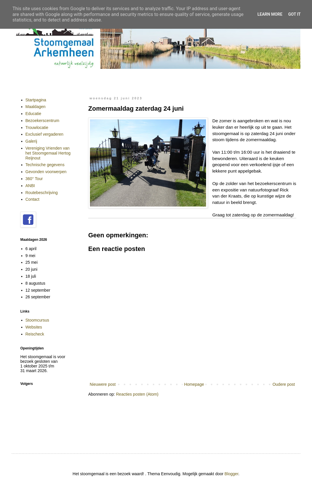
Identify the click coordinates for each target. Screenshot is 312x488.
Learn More (269, 14)
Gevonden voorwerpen (46, 171)
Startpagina (36, 100)
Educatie (33, 113)
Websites (34, 327)
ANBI (30, 185)
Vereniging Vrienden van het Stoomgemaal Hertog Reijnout (48, 153)
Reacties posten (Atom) (137, 394)
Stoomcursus (37, 320)
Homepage (194, 384)
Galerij (31, 141)
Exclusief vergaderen (45, 134)
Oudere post (284, 384)
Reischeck (35, 334)
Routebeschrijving (42, 192)
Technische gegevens (45, 164)
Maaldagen (36, 106)
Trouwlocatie (37, 127)
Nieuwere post (103, 384)
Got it (294, 14)
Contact (32, 199)
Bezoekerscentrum (42, 120)
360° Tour (34, 178)
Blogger (231, 473)
